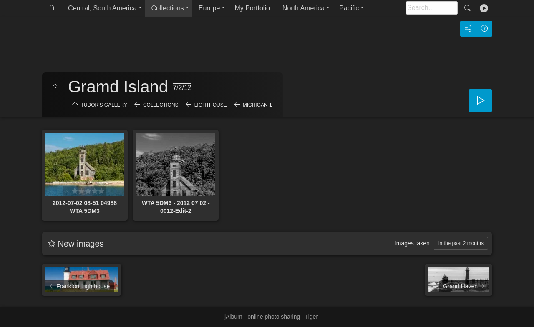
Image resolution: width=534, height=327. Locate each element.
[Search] (432, 8)
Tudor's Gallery (104, 105)
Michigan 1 (257, 105)
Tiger (311, 316)
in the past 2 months (461, 243)
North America (303, 8)
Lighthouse (210, 105)
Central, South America (102, 8)
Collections (167, 8)
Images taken (412, 243)
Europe (209, 8)
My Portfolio (252, 8)
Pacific (349, 8)
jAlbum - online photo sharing (262, 316)
